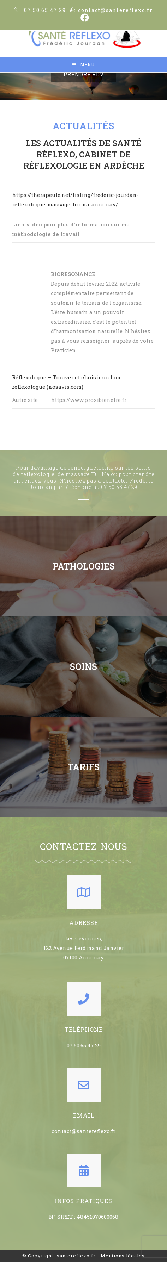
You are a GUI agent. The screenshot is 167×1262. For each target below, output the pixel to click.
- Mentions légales (121, 1255)
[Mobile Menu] (83, 64)
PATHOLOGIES (84, 566)
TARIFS (83, 767)
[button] (83, 74)
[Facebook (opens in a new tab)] (83, 17)
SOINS (83, 666)
